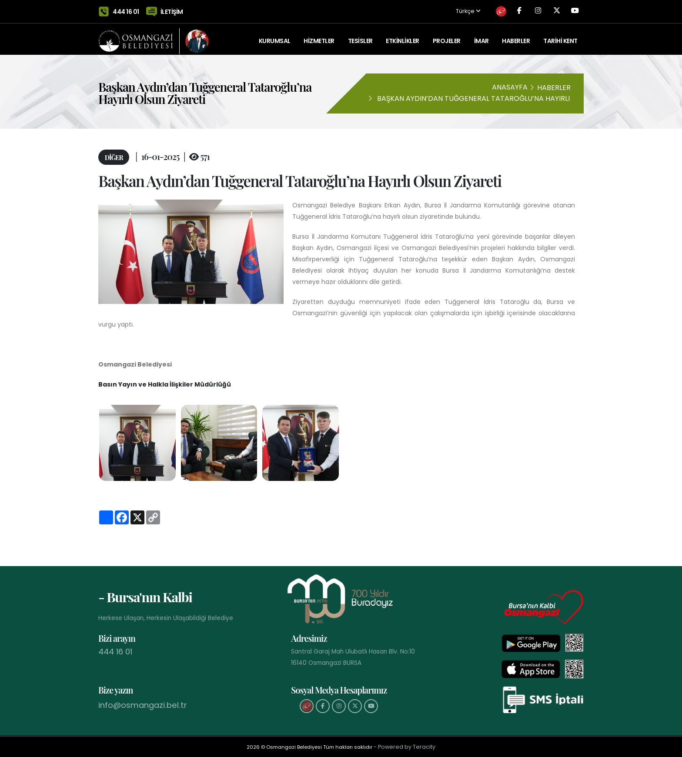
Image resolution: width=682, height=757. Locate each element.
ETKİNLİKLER (402, 37)
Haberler (516, 37)
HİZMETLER (319, 37)
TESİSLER (360, 37)
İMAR (481, 37)
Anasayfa (510, 87)
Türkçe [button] (445, 10)
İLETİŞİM (171, 9)
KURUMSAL (275, 37)
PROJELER (447, 37)
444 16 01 (126, 9)
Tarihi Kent (560, 37)
